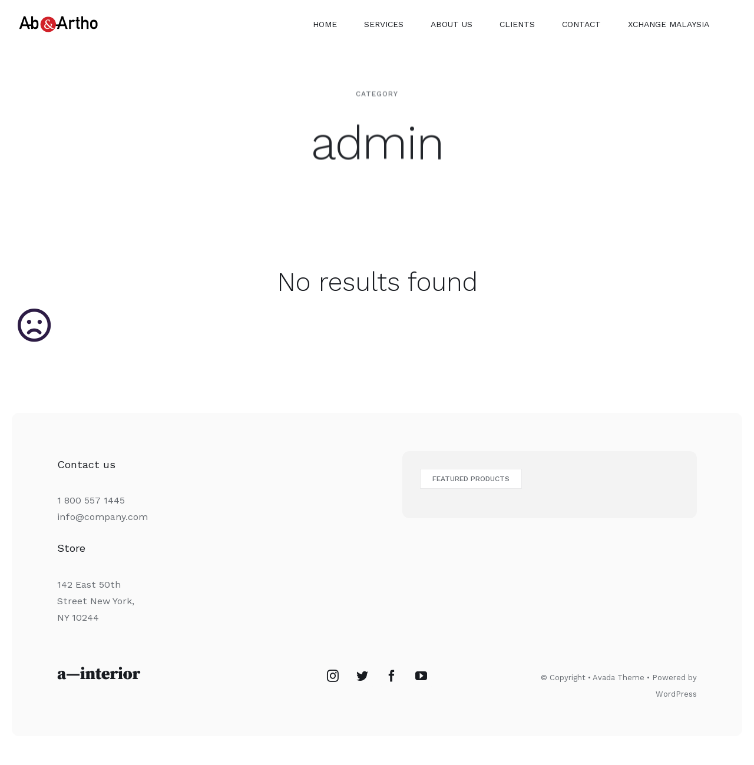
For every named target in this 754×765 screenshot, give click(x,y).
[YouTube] (421, 676)
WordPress (676, 694)
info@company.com (102, 516)
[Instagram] (333, 676)
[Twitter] (362, 676)
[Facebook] (392, 676)
